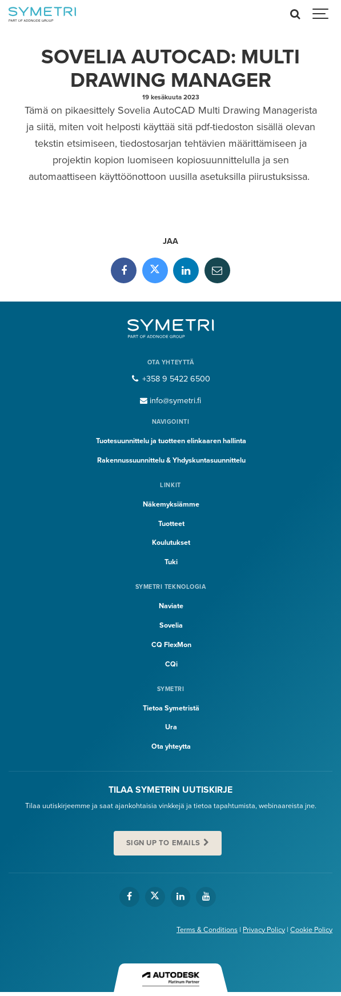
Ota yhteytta (171, 746)
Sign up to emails (163, 843)
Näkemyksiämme (171, 504)
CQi (171, 664)
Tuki (171, 562)
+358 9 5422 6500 (170, 379)
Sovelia (171, 625)
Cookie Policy (311, 929)
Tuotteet (171, 523)
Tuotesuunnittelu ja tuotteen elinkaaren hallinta (171, 440)
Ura (171, 727)
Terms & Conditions (207, 929)
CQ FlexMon (171, 644)
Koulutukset (171, 542)
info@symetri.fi (171, 400)
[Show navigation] (321, 14)
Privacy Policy (264, 929)
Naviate (171, 606)
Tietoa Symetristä (171, 708)
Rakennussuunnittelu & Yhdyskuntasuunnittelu (171, 460)
